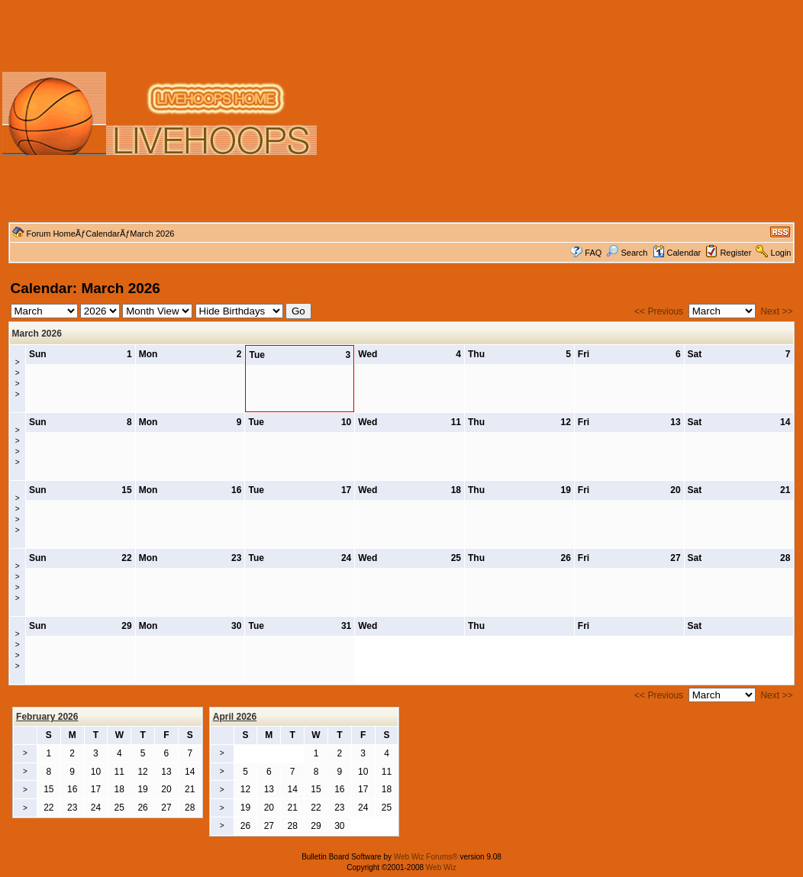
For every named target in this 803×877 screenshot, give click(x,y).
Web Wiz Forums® (426, 857)
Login (781, 252)
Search (626, 252)
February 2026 (47, 716)
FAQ (593, 252)
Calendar (102, 233)
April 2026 (234, 716)
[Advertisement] (561, 113)
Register (735, 252)
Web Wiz (441, 867)
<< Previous (658, 311)
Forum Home (51, 233)
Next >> (776, 311)
